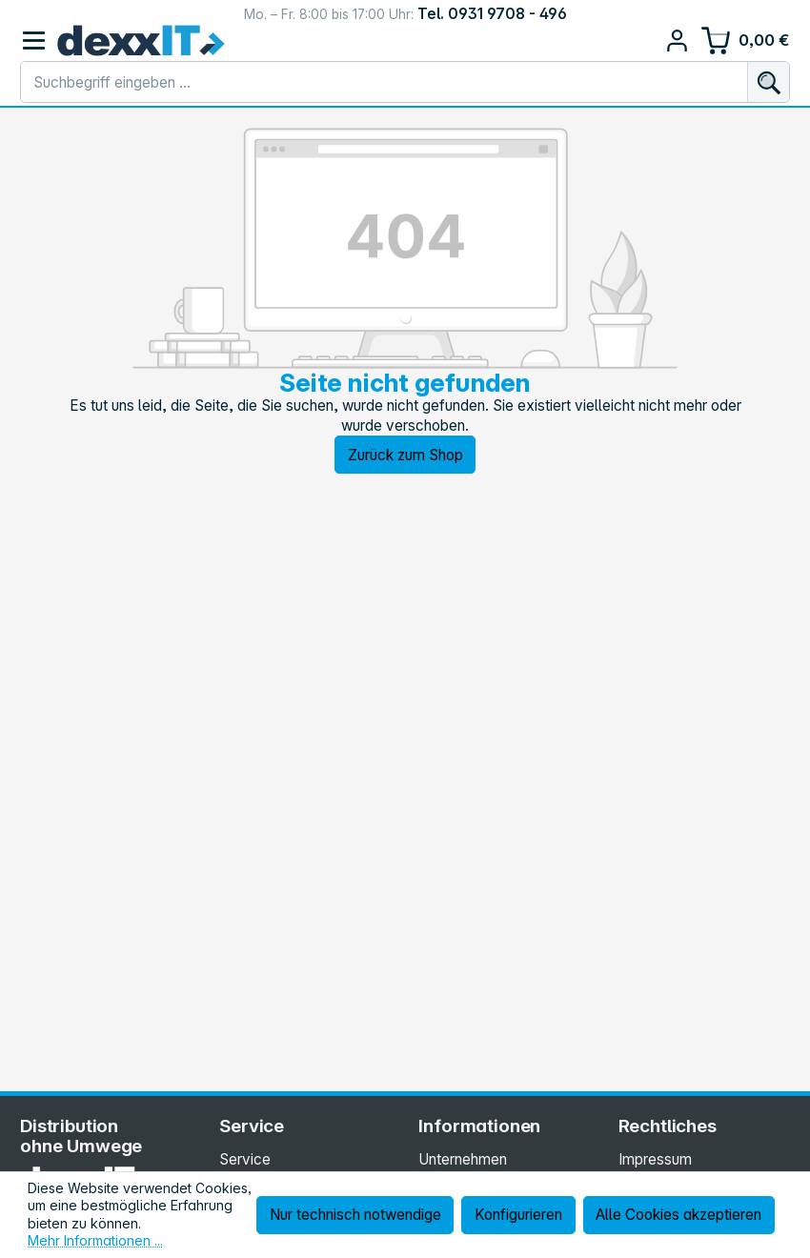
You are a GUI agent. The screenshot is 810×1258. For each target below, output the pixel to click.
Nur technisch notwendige (355, 1215)
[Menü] (34, 40)
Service (245, 1159)
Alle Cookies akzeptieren (678, 1215)
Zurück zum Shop (405, 455)
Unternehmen (462, 1159)
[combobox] (384, 82)
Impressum (655, 1159)
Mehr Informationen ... (95, 1240)
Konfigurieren (518, 1215)
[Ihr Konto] (677, 40)
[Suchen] (768, 82)
